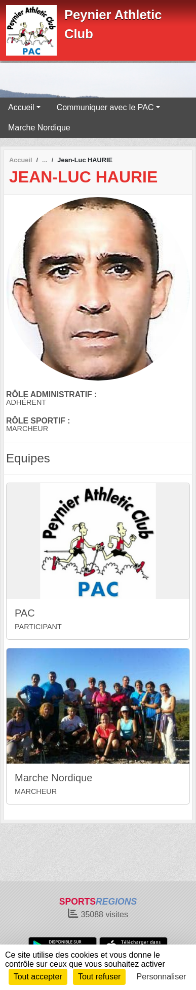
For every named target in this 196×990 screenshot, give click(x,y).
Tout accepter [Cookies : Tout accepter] (38, 976)
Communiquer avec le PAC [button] (105, 107)
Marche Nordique (39, 127)
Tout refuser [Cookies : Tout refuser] (99, 976)
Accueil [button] (21, 107)
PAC (25, 613)
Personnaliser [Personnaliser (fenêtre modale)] (161, 976)
